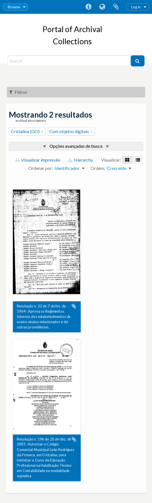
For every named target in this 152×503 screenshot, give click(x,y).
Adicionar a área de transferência (74, 306)
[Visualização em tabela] (137, 160)
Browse (14, 7)
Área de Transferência (116, 7)
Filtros (18, 92)
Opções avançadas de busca (76, 146)
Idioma (102, 7)
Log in (136, 7)
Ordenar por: (40, 168)
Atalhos (88, 7)
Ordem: (98, 168)
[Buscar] (138, 60)
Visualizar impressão (38, 159)
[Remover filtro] (42, 131)
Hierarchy (80, 159)
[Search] (69, 60)
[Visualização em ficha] (127, 160)
